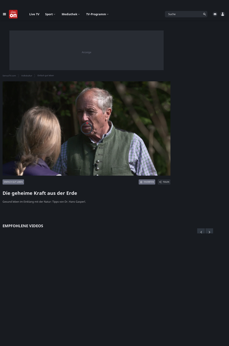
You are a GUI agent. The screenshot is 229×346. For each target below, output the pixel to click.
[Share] (164, 182)
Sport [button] (50, 14)
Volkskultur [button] (26, 75)
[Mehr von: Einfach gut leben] (13, 182)
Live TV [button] (34, 14)
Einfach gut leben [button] (46, 75)
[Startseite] (13, 14)
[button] (186, 14)
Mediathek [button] (71, 14)
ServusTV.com (9, 75)
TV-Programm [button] (97, 14)
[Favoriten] (147, 182)
